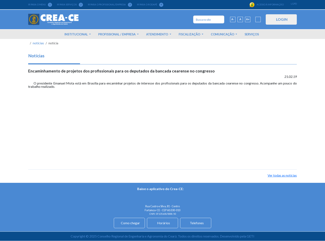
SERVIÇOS (252, 34)
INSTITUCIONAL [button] (76, 34)
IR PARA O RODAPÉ (150, 5)
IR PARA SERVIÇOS (70, 5)
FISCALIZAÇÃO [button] (190, 34)
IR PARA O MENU (40, 5)
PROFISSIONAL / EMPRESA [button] (117, 34)
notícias (38, 43)
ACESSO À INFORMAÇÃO (266, 4)
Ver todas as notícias (282, 175)
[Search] (208, 19)
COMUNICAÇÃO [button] (223, 34)
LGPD (294, 3)
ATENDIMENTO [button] (157, 34)
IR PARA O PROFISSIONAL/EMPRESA (110, 5)
